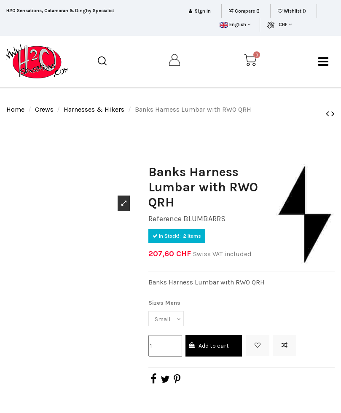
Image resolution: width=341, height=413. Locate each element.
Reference (165, 219)
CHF (285, 24)
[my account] (175, 61)
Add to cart (208, 345)
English (235, 24)
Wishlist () (292, 11)
